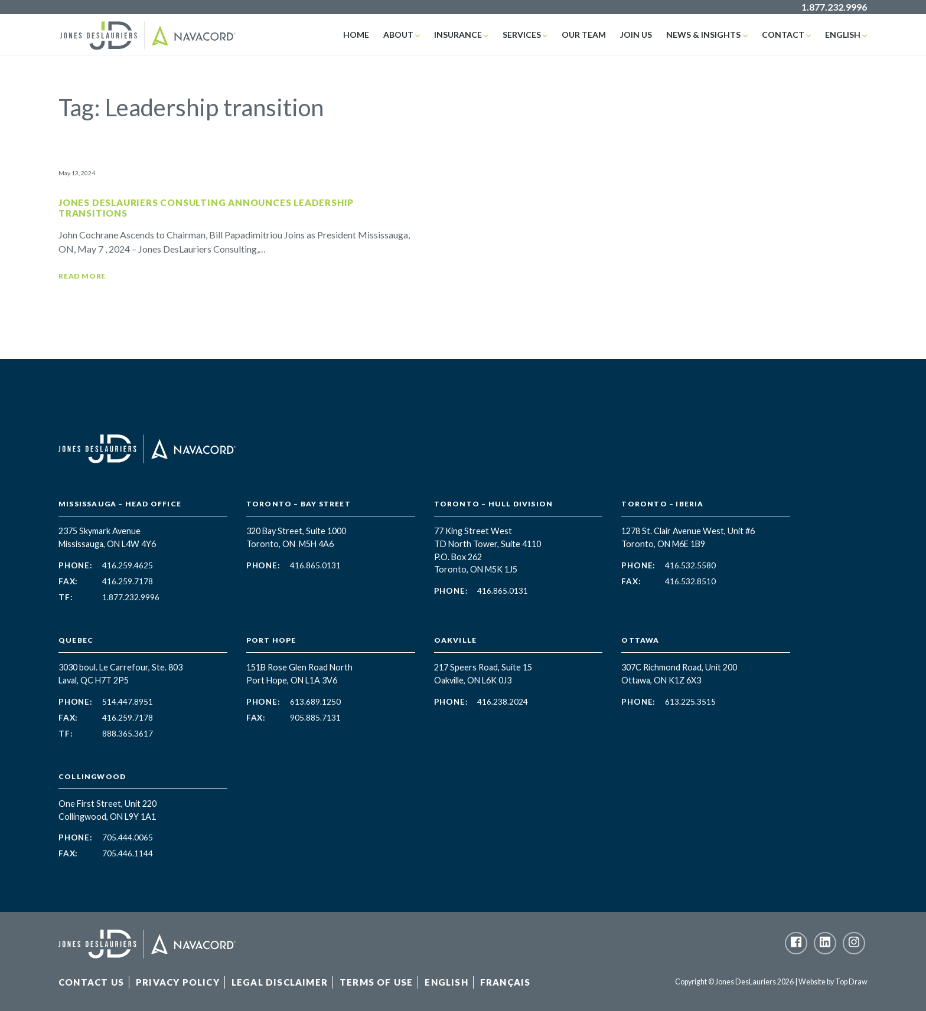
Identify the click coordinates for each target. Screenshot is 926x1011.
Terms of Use (376, 982)
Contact (783, 35)
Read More (82, 275)
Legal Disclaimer (279, 982)
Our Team (584, 35)
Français (505, 982)
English (842, 35)
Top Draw (851, 981)
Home (356, 35)
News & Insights (703, 35)
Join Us (636, 35)
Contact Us (91, 982)
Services (522, 35)
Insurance (458, 35)
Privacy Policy (178, 982)
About (398, 35)
